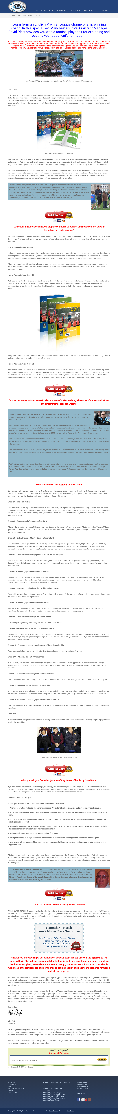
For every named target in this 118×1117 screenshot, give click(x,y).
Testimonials (12, 1092)
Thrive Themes (53, 1111)
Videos (51, 10)
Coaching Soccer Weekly (52, 1092)
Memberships (61, 10)
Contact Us (12, 1084)
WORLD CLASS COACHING (53, 1088)
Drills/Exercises (75, 10)
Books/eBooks (82, 1082)
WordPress (70, 1111)
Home (36, 10)
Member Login (89, 10)
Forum (10, 1090)
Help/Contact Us (103, 10)
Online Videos (82, 1088)
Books (43, 10)
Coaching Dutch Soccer (51, 1100)
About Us (11, 1082)
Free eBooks (82, 1084)
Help (9, 1086)
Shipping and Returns (16, 1088)
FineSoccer (47, 1090)
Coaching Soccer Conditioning (54, 1094)
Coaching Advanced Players (53, 1096)
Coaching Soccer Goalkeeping (54, 1098)
